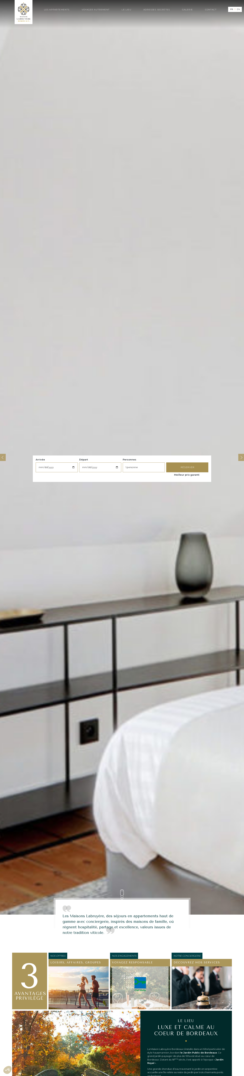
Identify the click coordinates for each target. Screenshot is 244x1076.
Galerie (187, 9)
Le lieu (126, 9)
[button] (7, 1070)
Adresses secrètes (156, 9)
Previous (3, 457)
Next (241, 457)
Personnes (129, 459)
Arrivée (40, 459)
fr (231, 9)
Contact (211, 9)
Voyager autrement (96, 9)
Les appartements (57, 9)
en (238, 9)
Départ (83, 459)
